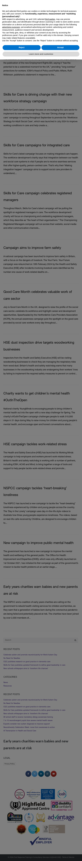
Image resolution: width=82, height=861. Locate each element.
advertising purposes (11, 27)
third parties (50, 19)
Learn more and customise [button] (41, 54)
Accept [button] (60, 47)
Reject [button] (22, 47)
